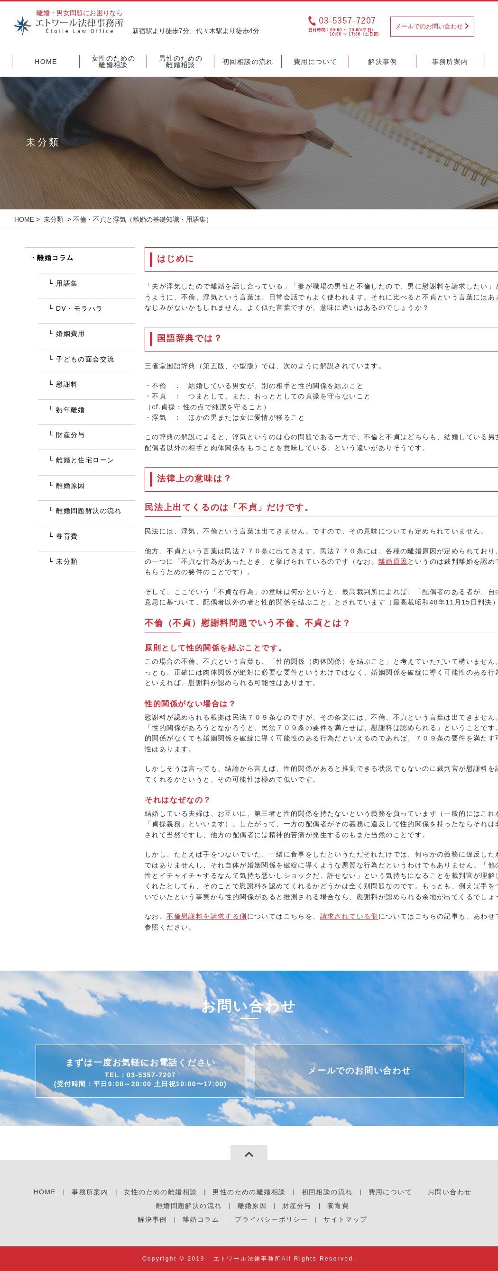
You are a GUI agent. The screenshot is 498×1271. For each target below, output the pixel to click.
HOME (24, 219)
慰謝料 (67, 384)
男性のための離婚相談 (249, 1192)
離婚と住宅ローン (85, 460)
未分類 (54, 219)
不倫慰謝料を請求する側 (206, 916)
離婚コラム (55, 257)
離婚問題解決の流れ (89, 510)
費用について (390, 1192)
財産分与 (70, 435)
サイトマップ (345, 1219)
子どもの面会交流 (85, 359)
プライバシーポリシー (271, 1219)
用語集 (67, 283)
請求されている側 (349, 916)
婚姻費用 (70, 333)
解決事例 (152, 1219)
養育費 (67, 536)
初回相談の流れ (327, 1192)
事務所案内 (90, 1192)
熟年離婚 (70, 410)
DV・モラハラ (79, 308)
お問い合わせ (449, 1192)
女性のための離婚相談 (160, 1192)
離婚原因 (393, 561)
